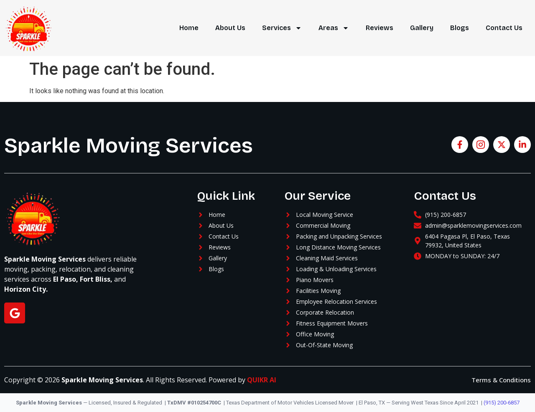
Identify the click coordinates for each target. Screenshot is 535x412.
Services (282, 28)
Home (189, 28)
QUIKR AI (261, 379)
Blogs (459, 28)
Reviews (379, 28)
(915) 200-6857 (502, 402)
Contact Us (504, 28)
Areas (333, 28)
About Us (230, 28)
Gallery (421, 28)
